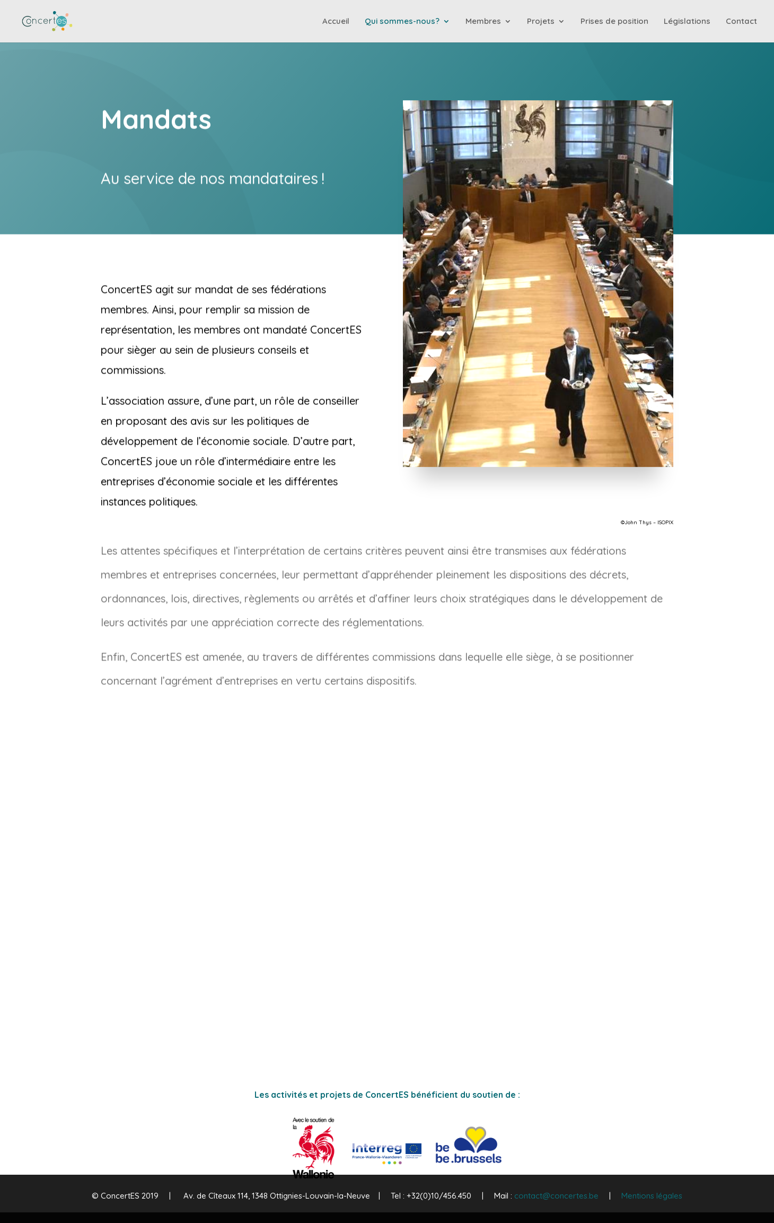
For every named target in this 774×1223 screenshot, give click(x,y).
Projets (541, 22)
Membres (483, 22)
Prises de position (614, 22)
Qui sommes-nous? (402, 22)
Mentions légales (651, 1196)
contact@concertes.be (556, 1196)
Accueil (335, 22)
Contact (741, 22)
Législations (687, 22)
